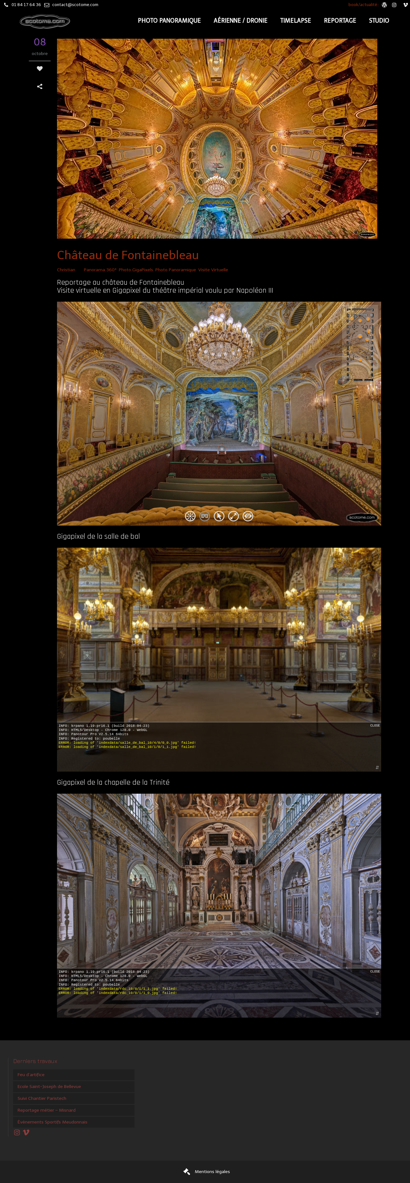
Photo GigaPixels (136, 270)
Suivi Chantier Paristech (42, 1098)
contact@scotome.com (75, 4)
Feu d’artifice (31, 1074)
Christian (66, 270)
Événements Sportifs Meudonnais (52, 1122)
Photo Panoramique (175, 270)
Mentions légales (212, 1171)
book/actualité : (364, 4)
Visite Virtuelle (213, 270)
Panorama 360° (100, 270)
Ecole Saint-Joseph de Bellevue (49, 1086)
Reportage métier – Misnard (47, 1110)
